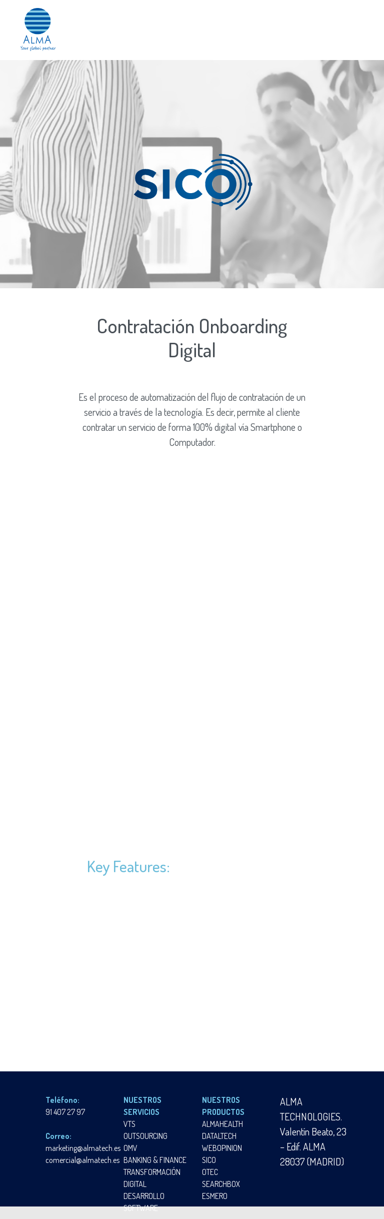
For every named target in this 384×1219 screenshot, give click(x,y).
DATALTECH (219, 1136)
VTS (130, 1124)
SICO (209, 1160)
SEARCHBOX (221, 1184)
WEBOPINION (222, 1148)
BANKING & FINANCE (155, 1160)
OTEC (210, 1172)
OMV (131, 1148)
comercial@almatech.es (83, 1160)
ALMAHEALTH (222, 1124)
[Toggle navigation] (353, 30)
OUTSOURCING (146, 1136)
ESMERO (215, 1196)
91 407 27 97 (65, 1112)
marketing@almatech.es (83, 1148)
